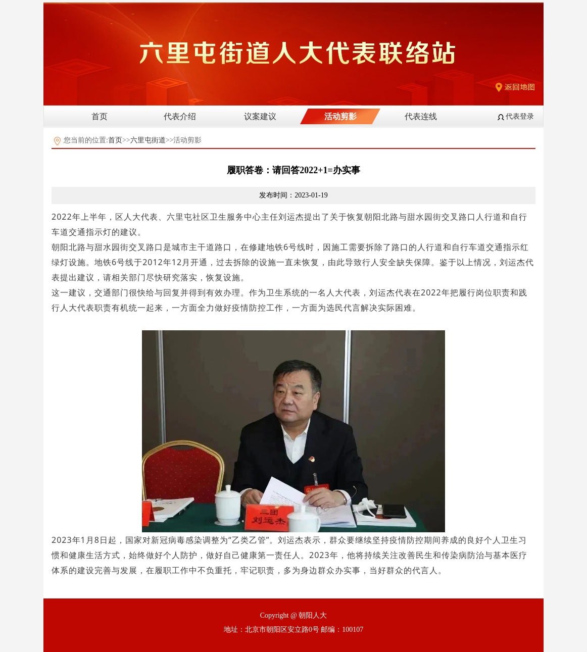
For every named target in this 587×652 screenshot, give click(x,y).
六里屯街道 (148, 140)
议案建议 (260, 116)
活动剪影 (340, 116)
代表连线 (421, 116)
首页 (99, 116)
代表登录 (520, 116)
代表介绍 (180, 116)
